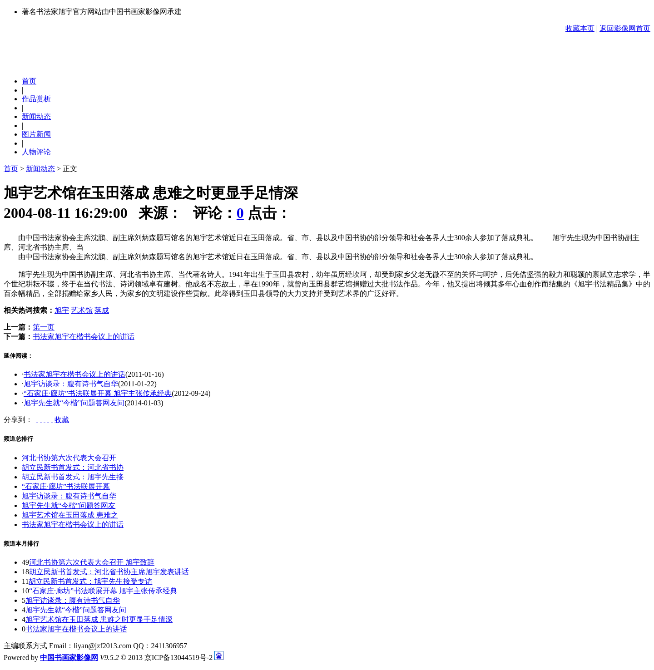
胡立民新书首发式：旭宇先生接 (73, 477)
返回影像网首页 (625, 28)
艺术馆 (82, 310)
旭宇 (61, 310)
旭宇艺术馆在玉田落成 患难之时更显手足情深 (99, 619)
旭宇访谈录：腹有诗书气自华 (71, 384)
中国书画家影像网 (69, 657)
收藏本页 (580, 28)
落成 (101, 310)
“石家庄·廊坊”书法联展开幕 (66, 486)
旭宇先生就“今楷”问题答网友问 (74, 403)
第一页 (43, 327)
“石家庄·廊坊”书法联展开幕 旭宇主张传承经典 (98, 393)
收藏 (61, 420)
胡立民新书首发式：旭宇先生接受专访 (90, 581)
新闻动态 (40, 168)
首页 (11, 168)
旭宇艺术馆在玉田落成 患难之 (70, 515)
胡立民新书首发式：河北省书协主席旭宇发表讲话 (109, 572)
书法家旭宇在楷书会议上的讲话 (83, 336)
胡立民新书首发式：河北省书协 (73, 467)
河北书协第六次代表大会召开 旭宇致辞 (91, 562)
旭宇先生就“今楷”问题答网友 (68, 505)
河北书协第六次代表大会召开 (69, 458)
